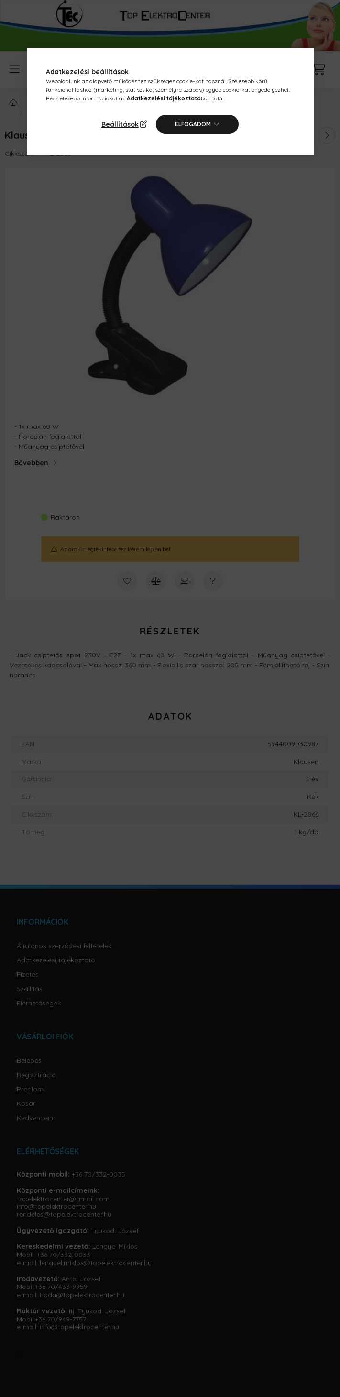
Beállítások (120, 124)
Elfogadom (193, 124)
